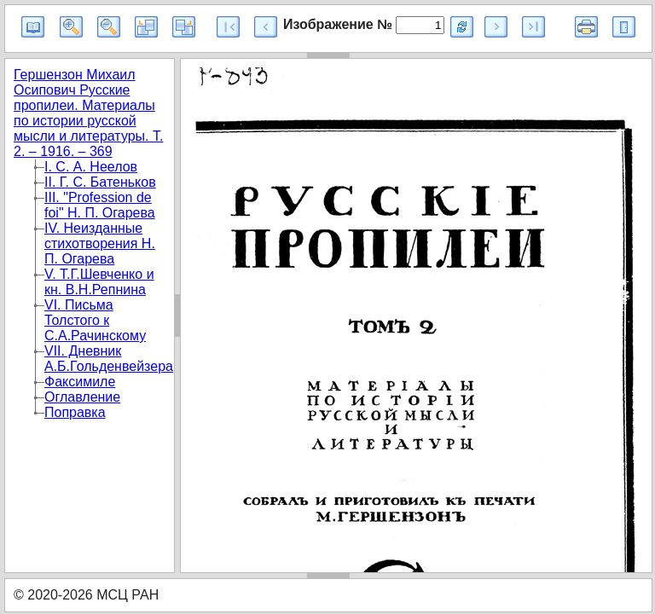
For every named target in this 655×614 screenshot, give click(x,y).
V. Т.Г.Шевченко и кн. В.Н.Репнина (99, 282)
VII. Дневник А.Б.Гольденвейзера (108, 359)
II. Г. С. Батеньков (100, 182)
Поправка (75, 412)
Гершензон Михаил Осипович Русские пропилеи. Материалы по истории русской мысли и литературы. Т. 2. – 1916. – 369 (88, 113)
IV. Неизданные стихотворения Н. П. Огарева (99, 243)
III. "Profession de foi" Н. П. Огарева (99, 205)
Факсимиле (79, 381)
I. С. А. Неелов (90, 166)
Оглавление (82, 397)
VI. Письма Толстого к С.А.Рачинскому (95, 320)
